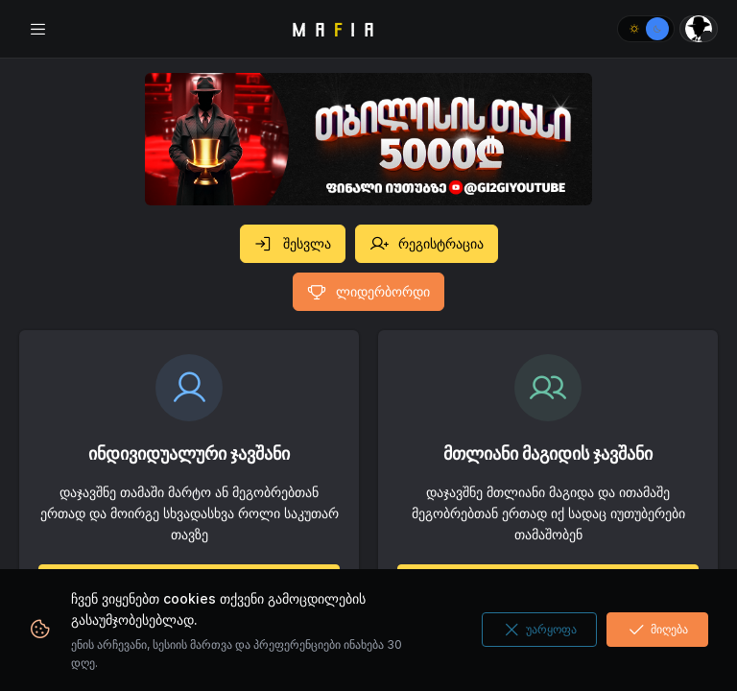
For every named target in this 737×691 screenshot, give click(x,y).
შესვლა (292, 243)
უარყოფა (539, 629)
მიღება (657, 629)
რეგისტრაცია (426, 243)
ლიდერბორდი (368, 291)
